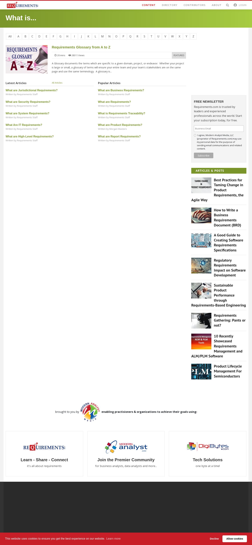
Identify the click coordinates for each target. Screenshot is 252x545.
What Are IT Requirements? (24, 124)
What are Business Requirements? (121, 90)
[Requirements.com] (22, 5)
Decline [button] (214, 538)
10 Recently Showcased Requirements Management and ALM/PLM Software (216, 345)
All (10, 36)
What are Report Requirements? (119, 136)
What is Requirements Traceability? (121, 113)
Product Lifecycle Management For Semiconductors (228, 371)
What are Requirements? (114, 101)
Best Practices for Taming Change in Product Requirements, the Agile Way (217, 189)
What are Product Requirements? (120, 124)
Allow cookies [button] (234, 538)
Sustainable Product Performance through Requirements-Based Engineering (218, 295)
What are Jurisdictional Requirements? (32, 90)
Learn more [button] (113, 538)
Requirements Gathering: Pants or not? (230, 320)
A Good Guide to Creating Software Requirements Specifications (228, 242)
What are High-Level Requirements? (30, 136)
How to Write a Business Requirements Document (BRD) (227, 217)
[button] (239, 5)
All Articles (57, 82)
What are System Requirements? (27, 113)
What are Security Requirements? (28, 101)
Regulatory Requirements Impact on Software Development (230, 267)
